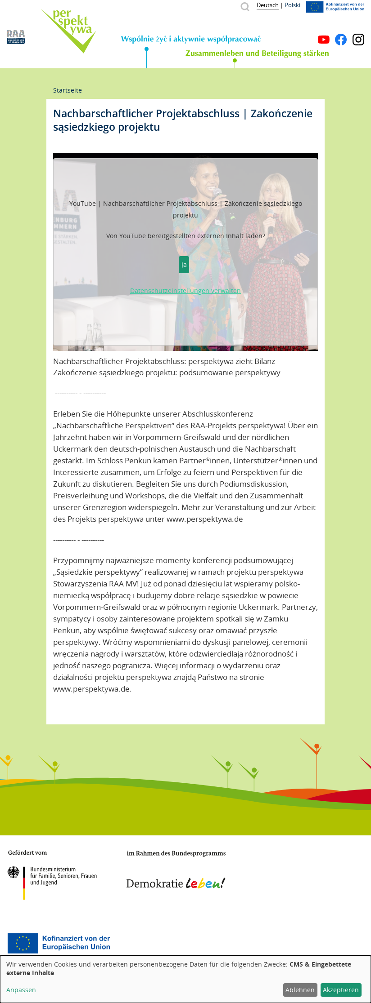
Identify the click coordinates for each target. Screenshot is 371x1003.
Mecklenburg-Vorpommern (282, 871)
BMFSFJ (52, 875)
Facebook (341, 39)
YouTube (324, 39)
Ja (184, 264)
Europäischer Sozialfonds (58, 943)
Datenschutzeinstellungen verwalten (185, 290)
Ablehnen (300, 989)
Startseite (67, 90)
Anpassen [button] (21, 989)
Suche (244, 6)
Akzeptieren (341, 989)
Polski (292, 5)
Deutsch (268, 5)
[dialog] (185, 979)
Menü (358, 26)
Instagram (358, 39)
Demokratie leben (176, 869)
